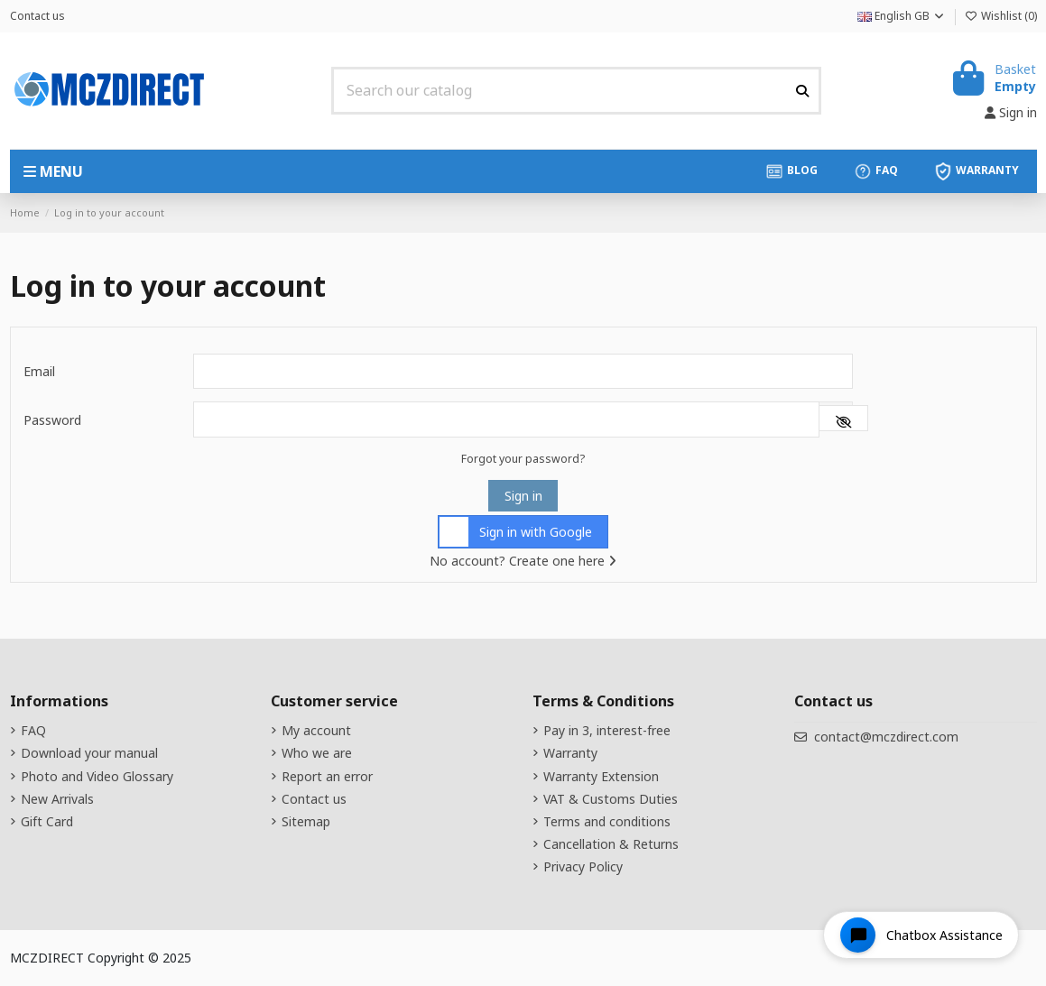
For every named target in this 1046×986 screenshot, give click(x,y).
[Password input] (506, 419)
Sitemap (306, 821)
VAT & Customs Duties (610, 798)
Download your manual (89, 752)
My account (316, 730)
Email (39, 371)
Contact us (37, 15)
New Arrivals (57, 798)
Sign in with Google (516, 532)
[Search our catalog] (802, 90)
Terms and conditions (607, 821)
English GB (901, 15)
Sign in (523, 495)
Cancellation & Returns (611, 843)
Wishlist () (1001, 15)
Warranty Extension (601, 776)
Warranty (570, 752)
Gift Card (47, 821)
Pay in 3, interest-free (607, 730)
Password (52, 419)
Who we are (317, 752)
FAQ (33, 730)
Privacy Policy (583, 866)
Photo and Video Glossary (97, 776)
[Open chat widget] (921, 935)
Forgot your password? (523, 458)
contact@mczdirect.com (886, 736)
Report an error (327, 776)
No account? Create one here (523, 560)
